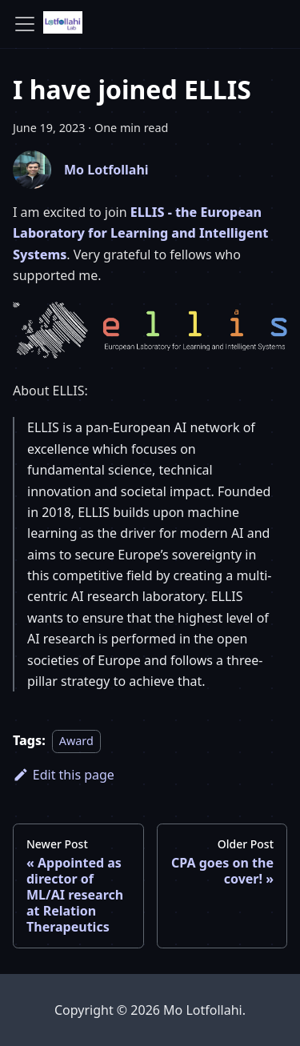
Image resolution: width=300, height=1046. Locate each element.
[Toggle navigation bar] (25, 24)
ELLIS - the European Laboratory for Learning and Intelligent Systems (140, 233)
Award (76, 740)
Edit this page (63, 774)
